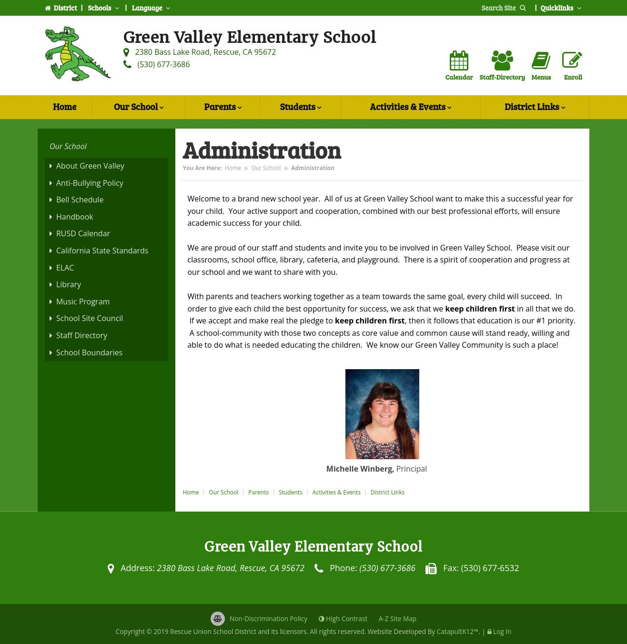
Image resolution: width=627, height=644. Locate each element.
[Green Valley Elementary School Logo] (78, 55)
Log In (502, 631)
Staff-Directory (502, 65)
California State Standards (102, 250)
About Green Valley (90, 166)
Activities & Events (410, 107)
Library (68, 284)
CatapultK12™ (458, 631)
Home (64, 106)
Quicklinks (561, 7)
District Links (535, 107)
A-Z (397, 618)
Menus (541, 65)
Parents (222, 107)
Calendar (459, 65)
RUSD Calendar (83, 233)
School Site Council (89, 318)
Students (300, 107)
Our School (138, 107)
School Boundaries (89, 352)
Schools (104, 7)
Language (152, 7)
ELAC (65, 267)
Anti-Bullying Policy (89, 183)
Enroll (572, 65)
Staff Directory (81, 335)
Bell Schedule (79, 199)
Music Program (83, 301)
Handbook (74, 216)
